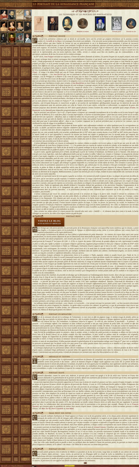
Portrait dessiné (39, 31)
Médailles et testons (83, 31)
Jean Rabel (70, 408)
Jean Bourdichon (78, 83)
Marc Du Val (46, 408)
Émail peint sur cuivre (100, 31)
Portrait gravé (116, 31)
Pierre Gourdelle (57, 408)
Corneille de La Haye (53, 41)
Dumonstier (36, 110)
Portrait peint (53, 31)
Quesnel (48, 110)
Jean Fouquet (49, 57)
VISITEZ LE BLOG (49, 222)
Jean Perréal (58, 74)
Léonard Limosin (100, 427)
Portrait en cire (131, 31)
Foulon (132, 108)
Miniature (67, 31)
